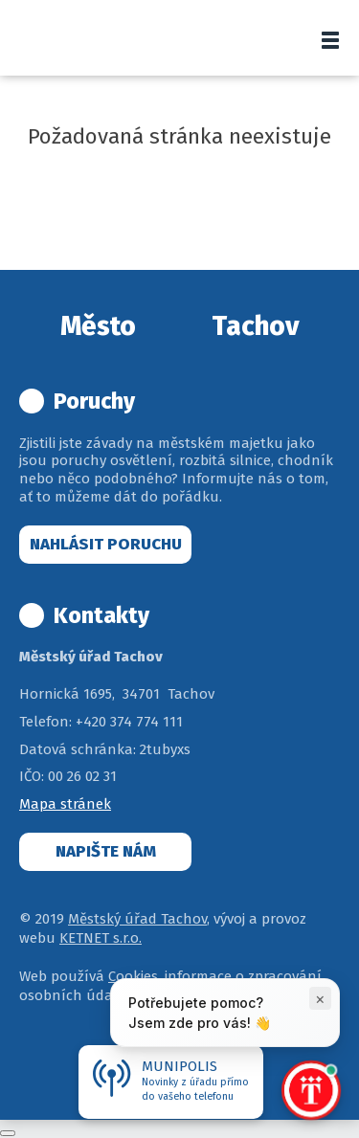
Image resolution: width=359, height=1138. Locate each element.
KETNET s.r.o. (100, 938)
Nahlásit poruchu (106, 544)
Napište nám (106, 851)
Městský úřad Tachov (137, 918)
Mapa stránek (65, 804)
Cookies (133, 976)
